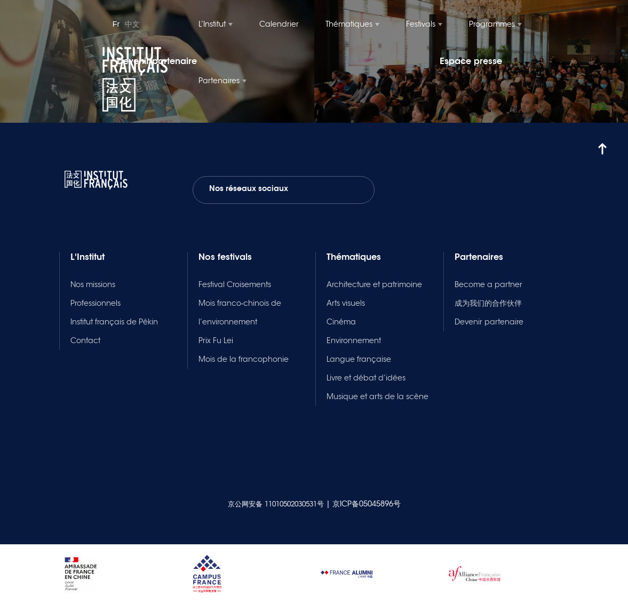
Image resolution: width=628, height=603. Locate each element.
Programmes (492, 24)
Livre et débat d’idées (366, 378)
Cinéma (341, 322)
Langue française (359, 359)
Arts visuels (346, 303)
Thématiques (348, 24)
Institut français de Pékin (114, 322)
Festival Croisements (234, 284)
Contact (85, 340)
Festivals (420, 24)
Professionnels (95, 303)
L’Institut (212, 24)
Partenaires (219, 80)
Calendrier (279, 24)
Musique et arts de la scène (377, 396)
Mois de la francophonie (243, 359)
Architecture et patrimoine (374, 284)
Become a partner (488, 284)
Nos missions (92, 284)
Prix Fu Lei (215, 340)
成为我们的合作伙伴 (488, 303)
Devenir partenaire (489, 322)
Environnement (354, 340)
